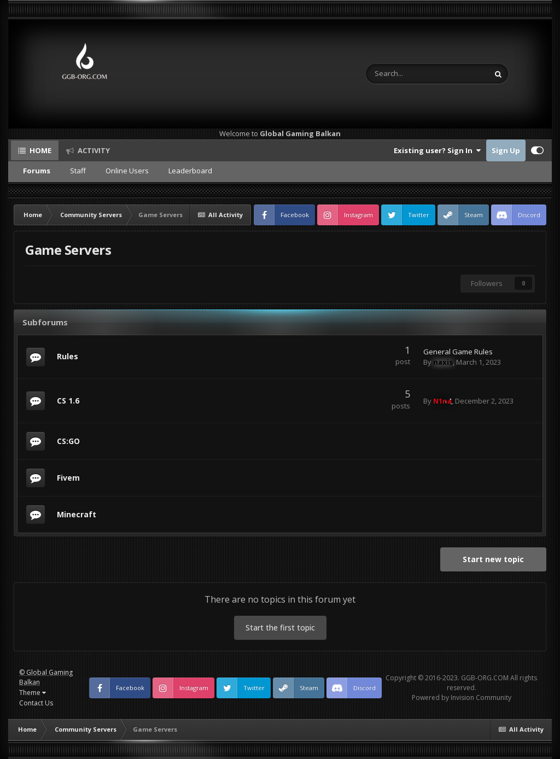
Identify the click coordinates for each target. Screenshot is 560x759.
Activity (93, 150)
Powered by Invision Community (461, 697)
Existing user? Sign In (437, 150)
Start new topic (493, 559)
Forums (36, 171)
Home (39, 150)
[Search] (399, 74)
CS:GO (68, 441)
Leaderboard (190, 171)
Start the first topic (280, 627)
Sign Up (506, 150)
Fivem (68, 477)
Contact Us (36, 703)
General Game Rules (458, 352)
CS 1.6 (68, 400)
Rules (67, 356)
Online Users (127, 171)
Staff (78, 171)
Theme (32, 692)
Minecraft (76, 514)
